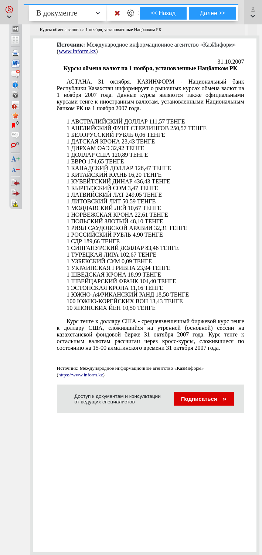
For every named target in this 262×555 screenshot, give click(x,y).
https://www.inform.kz (80, 375)
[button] (9, 12)
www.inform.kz (77, 51)
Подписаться (204, 399)
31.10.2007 (231, 61)
